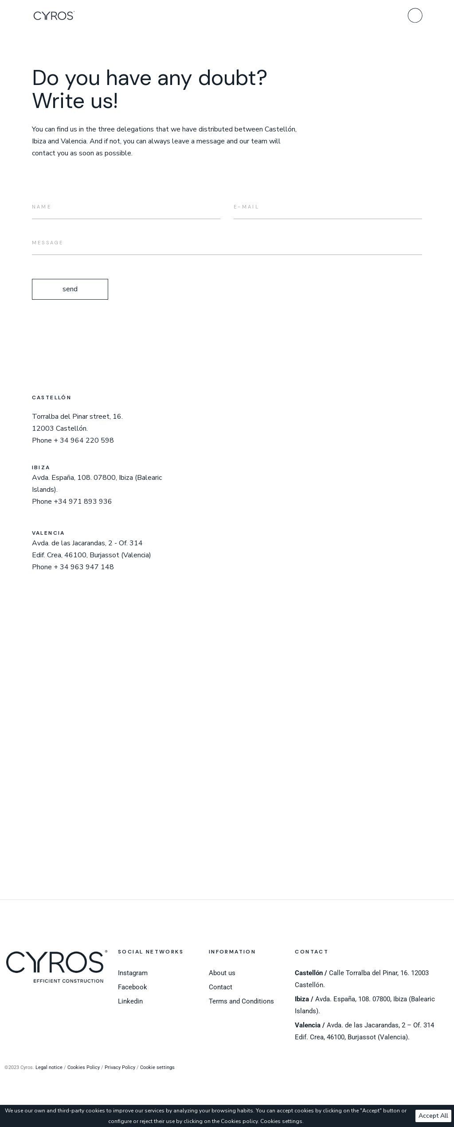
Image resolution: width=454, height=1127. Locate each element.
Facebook (132, 987)
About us (222, 973)
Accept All (433, 1116)
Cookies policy (239, 1121)
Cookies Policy (83, 1067)
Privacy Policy (120, 1067)
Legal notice (49, 1067)
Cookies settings (281, 1121)
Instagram (133, 973)
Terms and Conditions (241, 1001)
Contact (220, 987)
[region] (227, 1116)
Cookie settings (157, 1067)
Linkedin (130, 1001)
